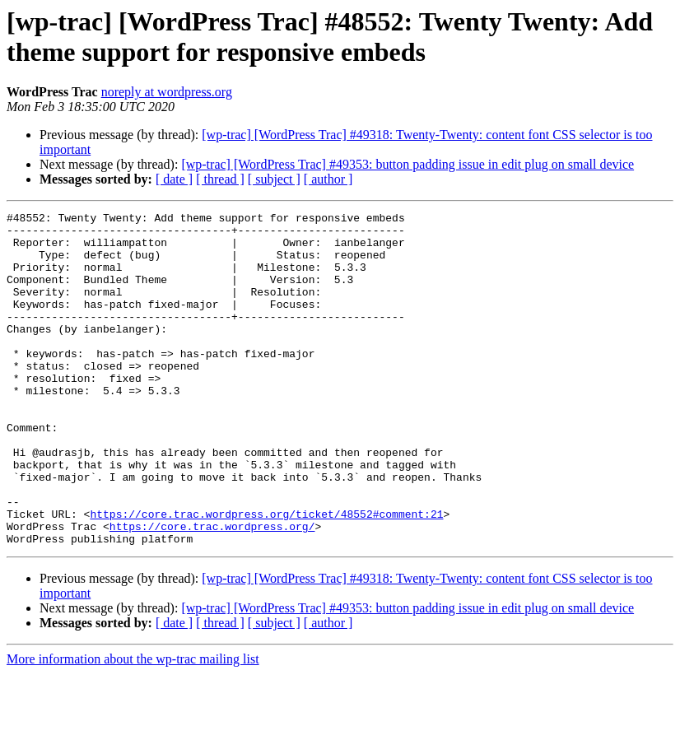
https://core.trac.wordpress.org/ (212, 590)
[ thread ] (220, 179)
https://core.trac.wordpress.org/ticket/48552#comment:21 (266, 575)
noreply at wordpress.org (166, 92)
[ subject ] (274, 179)
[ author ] (328, 179)
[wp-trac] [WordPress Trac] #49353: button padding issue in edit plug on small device (407, 164)
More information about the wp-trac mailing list (133, 726)
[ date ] (174, 179)
